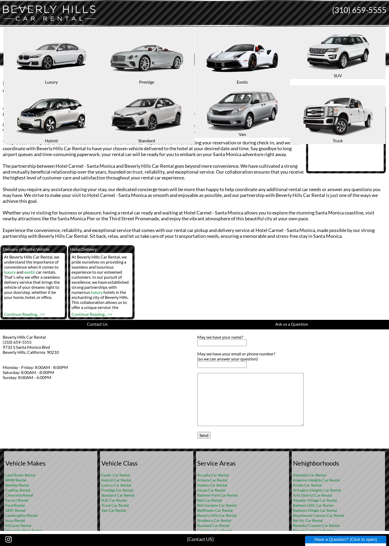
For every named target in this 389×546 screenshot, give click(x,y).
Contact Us (97, 323)
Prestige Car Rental (117, 490)
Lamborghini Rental (21, 515)
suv (186, 131)
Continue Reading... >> (24, 314)
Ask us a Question (291, 323)
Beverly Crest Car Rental (313, 530)
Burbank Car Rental (213, 525)
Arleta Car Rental (307, 485)
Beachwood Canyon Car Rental (318, 515)
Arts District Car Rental (312, 495)
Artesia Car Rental (212, 480)
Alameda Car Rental (309, 475)
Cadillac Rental (17, 490)
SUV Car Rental (114, 500)
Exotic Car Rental (115, 475)
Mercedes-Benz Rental (23, 530)
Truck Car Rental (115, 505)
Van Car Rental (113, 510)
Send (203, 435)
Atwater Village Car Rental (315, 500)
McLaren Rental (18, 525)
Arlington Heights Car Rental (317, 490)
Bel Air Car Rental (308, 520)
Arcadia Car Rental (213, 475)
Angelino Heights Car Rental (316, 480)
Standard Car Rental (118, 495)
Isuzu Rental (15, 520)
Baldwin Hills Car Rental (313, 505)
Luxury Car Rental (116, 485)
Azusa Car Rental (211, 490)
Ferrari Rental (16, 500)
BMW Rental (15, 480)
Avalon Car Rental (212, 485)
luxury (10, 271)
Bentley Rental (17, 485)
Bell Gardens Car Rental (217, 505)
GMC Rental (15, 510)
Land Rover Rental (20, 475)
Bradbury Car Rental (214, 520)
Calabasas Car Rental (214, 530)
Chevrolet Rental (19, 495)
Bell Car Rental (209, 500)
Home (188, 70)
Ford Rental (15, 505)
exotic (29, 271)
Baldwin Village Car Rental (315, 510)
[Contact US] (200, 539)
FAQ (201, 70)
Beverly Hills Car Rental (217, 515)
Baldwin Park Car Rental (217, 495)
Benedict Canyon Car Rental (316, 525)
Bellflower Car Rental (215, 510)
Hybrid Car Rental (116, 480)
